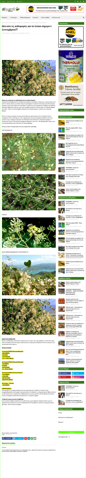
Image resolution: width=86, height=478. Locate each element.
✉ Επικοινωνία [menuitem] (56, 17)
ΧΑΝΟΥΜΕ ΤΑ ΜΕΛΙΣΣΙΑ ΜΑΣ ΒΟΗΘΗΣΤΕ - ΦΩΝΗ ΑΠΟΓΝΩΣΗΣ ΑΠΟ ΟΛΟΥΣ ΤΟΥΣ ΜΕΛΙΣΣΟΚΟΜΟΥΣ (74, 292)
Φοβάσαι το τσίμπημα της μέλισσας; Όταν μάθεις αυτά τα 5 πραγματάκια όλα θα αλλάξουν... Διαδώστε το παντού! (74, 334)
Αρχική (3, 1)
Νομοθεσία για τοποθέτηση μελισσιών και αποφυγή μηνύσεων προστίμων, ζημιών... (75, 161)
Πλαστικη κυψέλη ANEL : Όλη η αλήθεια (74, 128)
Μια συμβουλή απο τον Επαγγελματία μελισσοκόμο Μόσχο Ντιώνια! (75, 145)
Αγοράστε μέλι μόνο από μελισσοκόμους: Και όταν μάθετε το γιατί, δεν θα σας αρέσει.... (75, 300)
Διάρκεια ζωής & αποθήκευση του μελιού (74, 121)
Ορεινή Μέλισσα (7, 33)
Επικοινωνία (19, 1)
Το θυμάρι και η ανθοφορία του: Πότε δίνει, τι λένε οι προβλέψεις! (74, 182)
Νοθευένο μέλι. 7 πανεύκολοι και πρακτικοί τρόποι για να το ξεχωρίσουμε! (74, 309)
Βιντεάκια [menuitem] (35, 17)
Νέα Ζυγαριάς (13, 22)
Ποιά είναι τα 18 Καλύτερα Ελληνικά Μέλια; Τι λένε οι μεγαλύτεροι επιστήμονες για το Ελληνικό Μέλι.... (75, 352)
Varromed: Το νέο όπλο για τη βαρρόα (74, 209)
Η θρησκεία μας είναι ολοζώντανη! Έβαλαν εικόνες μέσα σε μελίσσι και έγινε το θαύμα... (75, 153)
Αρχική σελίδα (5, 22)
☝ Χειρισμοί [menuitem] (13, 17)
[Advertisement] (29, 48)
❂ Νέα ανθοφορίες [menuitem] (25, 17)
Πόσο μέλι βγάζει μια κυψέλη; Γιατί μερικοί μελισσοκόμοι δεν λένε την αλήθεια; (74, 136)
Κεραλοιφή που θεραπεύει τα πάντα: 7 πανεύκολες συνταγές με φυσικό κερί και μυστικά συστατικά (74, 255)
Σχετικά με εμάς (11, 1)
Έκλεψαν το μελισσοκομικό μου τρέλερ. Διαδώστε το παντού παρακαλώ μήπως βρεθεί (74, 361)
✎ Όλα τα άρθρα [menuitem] (45, 17)
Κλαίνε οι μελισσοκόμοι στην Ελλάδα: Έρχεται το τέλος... (73, 190)
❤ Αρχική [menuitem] (4, 17)
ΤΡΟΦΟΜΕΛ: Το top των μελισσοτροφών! (72, 168)
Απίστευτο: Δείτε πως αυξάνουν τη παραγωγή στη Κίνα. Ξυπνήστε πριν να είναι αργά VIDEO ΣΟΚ (74, 325)
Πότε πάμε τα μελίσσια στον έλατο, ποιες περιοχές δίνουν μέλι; (74, 175)
